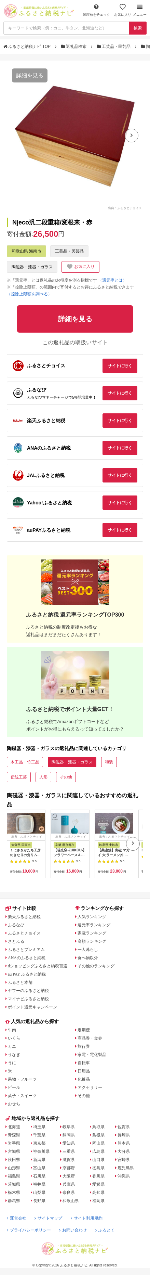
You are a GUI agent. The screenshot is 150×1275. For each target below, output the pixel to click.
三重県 (69, 1151)
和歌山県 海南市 (26, 251)
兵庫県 (69, 1184)
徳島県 (98, 1168)
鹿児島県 (126, 1168)
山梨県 (39, 1192)
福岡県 (98, 1201)
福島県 (14, 1176)
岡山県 (98, 1143)
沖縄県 (124, 1176)
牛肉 (12, 1030)
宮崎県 (124, 1160)
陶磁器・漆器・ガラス (32, 267)
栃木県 (14, 1192)
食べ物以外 (88, 958)
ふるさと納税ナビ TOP (27, 46)
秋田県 (14, 1160)
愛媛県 (98, 1184)
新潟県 (39, 1160)
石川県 (39, 1176)
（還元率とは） (112, 280)
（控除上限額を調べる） (29, 294)
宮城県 (14, 1151)
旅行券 (84, 1046)
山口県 (98, 1160)
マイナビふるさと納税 (28, 999)
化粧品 (84, 1079)
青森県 (14, 1135)
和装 (109, 762)
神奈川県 (41, 1151)
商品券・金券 (90, 1038)
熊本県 (124, 1143)
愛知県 (69, 1143)
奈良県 (69, 1192)
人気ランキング (92, 917)
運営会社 (16, 1218)
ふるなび (16, 925)
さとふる (16, 941)
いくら (14, 1038)
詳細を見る (29, 75)
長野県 (39, 1201)
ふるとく (105, 1230)
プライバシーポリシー (29, 1230)
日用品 (84, 1071)
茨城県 (14, 1184)
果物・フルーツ (22, 1079)
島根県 (98, 1135)
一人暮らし (88, 950)
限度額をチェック (96, 10)
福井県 (39, 1184)
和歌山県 (71, 1201)
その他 (66, 777)
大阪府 (69, 1176)
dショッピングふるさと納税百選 (37, 966)
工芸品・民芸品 (114, 46)
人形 (43, 777)
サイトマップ (48, 1218)
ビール (14, 1087)
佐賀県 (124, 1127)
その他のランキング (96, 966)
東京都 (39, 1143)
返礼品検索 (74, 46)
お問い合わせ (73, 1230)
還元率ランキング (94, 925)
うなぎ (14, 1055)
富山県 (39, 1168)
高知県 (98, 1192)
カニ (12, 1046)
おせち (14, 1104)
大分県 (124, 1151)
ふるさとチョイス (24, 933)
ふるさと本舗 (20, 982)
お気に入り (122, 10)
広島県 (98, 1151)
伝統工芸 (19, 777)
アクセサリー (90, 1087)
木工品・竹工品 (25, 762)
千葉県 (39, 1135)
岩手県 (14, 1143)
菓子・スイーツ (22, 1096)
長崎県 (124, 1135)
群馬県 (14, 1201)
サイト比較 (20, 908)
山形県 (14, 1168)
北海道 (14, 1127)
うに (12, 1063)
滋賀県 (69, 1160)
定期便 (84, 1030)
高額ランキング (92, 941)
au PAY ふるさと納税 (27, 974)
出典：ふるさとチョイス (125, 207)
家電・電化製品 (92, 1055)
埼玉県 (39, 1127)
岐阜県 (69, 1127)
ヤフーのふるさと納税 (28, 991)
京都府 (69, 1168)
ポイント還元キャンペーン (32, 1007)
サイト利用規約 (87, 1218)
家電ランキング (92, 933)
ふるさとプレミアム (26, 950)
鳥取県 (98, 1127)
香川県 (98, 1176)
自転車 (84, 1063)
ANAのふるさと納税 (26, 958)
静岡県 (69, 1135)
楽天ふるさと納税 (24, 917)
